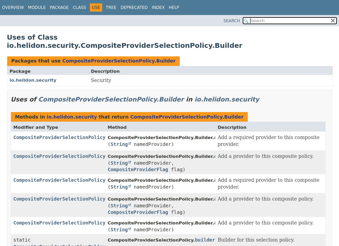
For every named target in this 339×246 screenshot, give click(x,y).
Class (79, 7)
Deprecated (134, 7)
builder (205, 240)
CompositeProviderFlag (138, 169)
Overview (13, 7)
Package (59, 7)
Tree (111, 7)
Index (158, 7)
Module (37, 7)
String (119, 144)
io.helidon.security (33, 80)
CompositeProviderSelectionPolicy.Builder (118, 61)
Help (174, 7)
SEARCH (231, 20)
